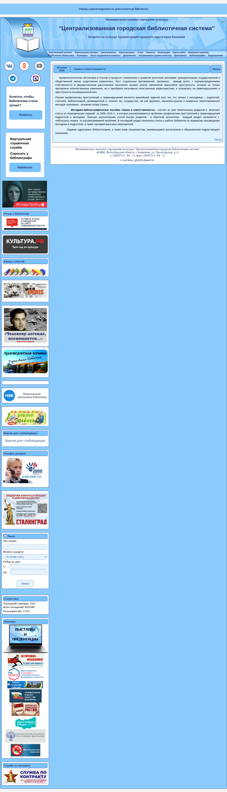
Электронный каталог (60, 52)
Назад (216, 69)
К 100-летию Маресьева (61, 55)
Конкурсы (82, 55)
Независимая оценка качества (155, 55)
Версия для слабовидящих (25, 440)
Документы (129, 55)
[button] (9, 66)
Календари (164, 52)
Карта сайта (179, 52)
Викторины (180, 55)
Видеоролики (215, 55)
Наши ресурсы (127, 52)
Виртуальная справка (86, 52)
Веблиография (197, 55)
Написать (26, 114)
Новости (150, 52)
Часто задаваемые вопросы (105, 55)
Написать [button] (25, 167)
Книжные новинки (198, 52)
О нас (140, 52)
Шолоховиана (108, 52)
